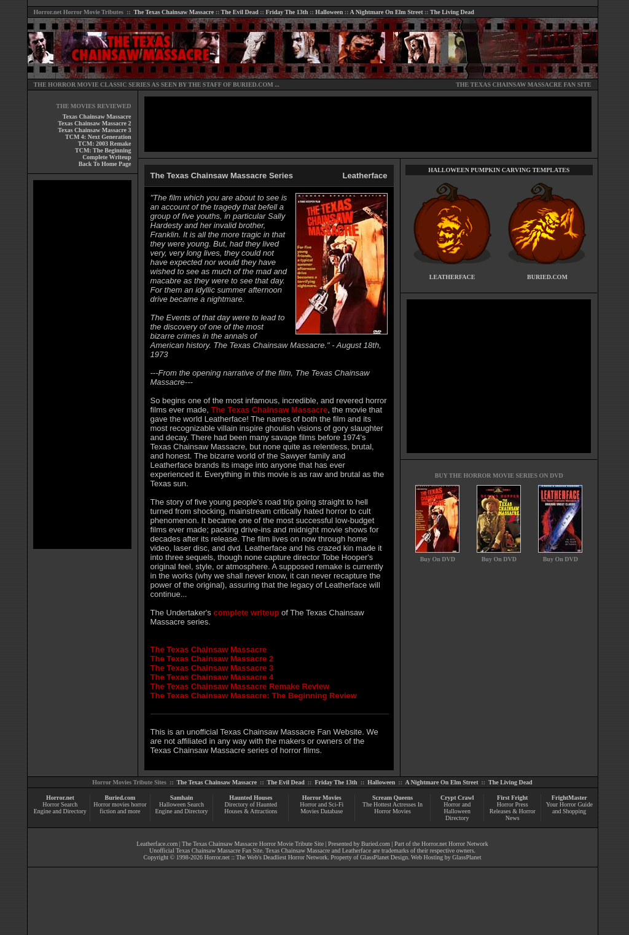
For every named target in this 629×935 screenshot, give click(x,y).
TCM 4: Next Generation (98, 136)
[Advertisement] (82, 364)
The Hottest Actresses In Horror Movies (392, 808)
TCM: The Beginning (103, 150)
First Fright (512, 797)
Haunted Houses (250, 797)
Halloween (329, 12)
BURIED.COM (253, 84)
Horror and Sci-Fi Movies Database (321, 808)
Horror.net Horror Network (454, 843)
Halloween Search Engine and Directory (181, 808)
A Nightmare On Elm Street (386, 12)
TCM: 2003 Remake (104, 143)
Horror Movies (322, 797)
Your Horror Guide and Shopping (569, 808)
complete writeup (246, 612)
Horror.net (48, 12)
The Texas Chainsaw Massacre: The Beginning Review (253, 695)
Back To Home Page (105, 163)
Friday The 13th (286, 12)
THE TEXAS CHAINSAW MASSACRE (509, 84)
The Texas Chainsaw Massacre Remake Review (240, 686)
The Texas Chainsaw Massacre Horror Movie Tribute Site (253, 843)
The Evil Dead (240, 12)
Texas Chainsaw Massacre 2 (94, 123)
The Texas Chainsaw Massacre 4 (212, 677)
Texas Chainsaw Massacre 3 (94, 130)
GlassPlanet (466, 857)
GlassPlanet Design (384, 857)
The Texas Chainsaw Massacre (173, 12)
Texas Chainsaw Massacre (97, 116)
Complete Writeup (106, 157)
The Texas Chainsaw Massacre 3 (212, 668)
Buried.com (120, 797)
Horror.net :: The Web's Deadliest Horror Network (266, 857)
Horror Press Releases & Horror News (513, 811)
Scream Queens (392, 797)
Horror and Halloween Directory (457, 811)
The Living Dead (452, 12)
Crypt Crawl (457, 797)
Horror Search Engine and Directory (60, 808)
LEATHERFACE (452, 277)
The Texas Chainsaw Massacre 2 (212, 658)
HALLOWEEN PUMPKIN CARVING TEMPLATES (498, 170)
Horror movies (111, 804)
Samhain (181, 797)
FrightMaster (569, 797)
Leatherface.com (157, 843)
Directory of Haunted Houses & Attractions (250, 808)
